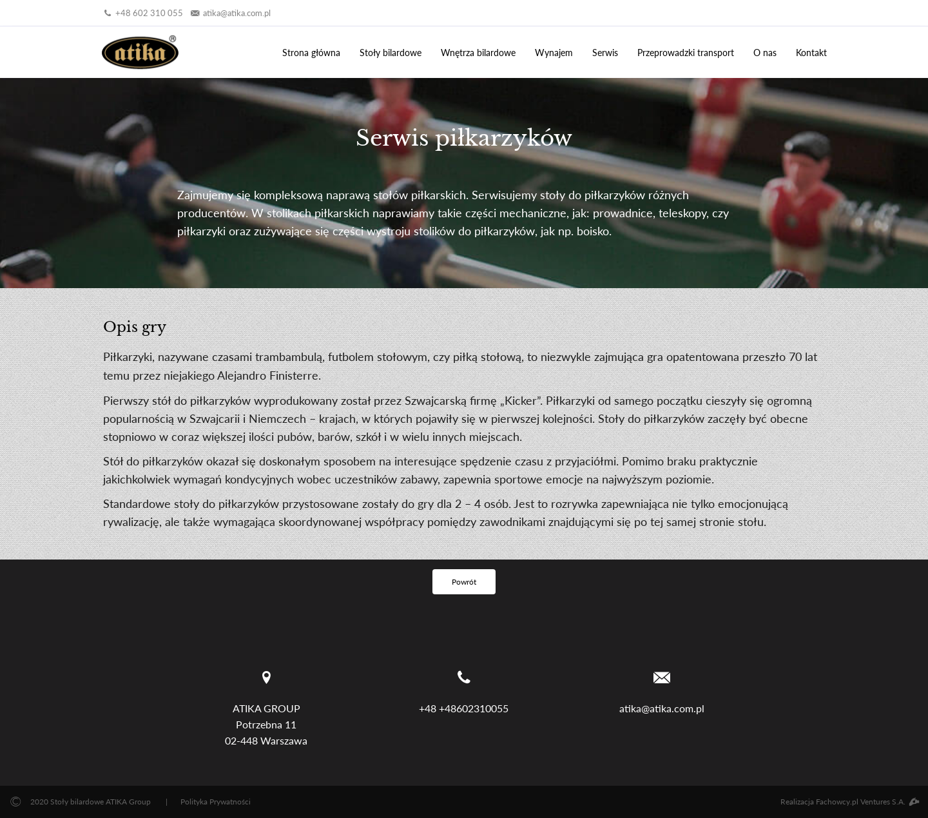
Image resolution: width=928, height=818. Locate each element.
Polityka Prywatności (215, 801)
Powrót (464, 582)
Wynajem (554, 52)
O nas (765, 52)
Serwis (605, 52)
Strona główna (311, 52)
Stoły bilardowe (390, 52)
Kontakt (811, 52)
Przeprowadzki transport (685, 52)
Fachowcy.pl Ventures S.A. (867, 801)
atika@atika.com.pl (230, 13)
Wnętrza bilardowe (478, 52)
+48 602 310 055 (142, 13)
